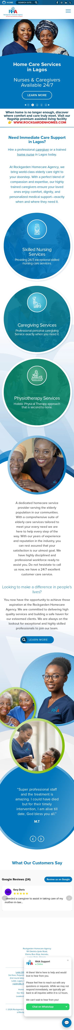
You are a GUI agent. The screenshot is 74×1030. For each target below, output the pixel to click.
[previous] (25, 105)
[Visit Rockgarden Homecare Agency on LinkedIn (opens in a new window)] (65, 2)
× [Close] (68, 960)
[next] (49, 105)
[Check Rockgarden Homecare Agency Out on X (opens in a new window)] (70, 2)
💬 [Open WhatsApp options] (66, 1022)
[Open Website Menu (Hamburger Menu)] (67, 11)
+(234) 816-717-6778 (21, 984)
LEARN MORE (37, 95)
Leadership (21, 996)
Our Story (21, 993)
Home (10, 2)
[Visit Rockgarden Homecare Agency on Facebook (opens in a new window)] (57, 2)
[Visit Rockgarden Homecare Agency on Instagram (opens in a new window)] (61, 2)
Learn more (38, 639)
